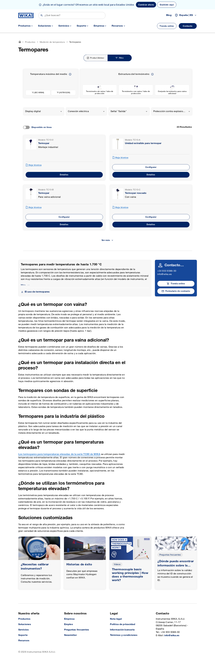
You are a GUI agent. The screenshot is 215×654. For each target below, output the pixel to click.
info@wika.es (164, 274)
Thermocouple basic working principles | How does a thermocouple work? (130, 575)
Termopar (43, 143)
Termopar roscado (136, 193)
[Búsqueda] (72, 15)
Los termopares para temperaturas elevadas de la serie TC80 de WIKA (59, 454)
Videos (117, 564)
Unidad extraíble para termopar (143, 143)
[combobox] (43, 111)
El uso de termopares (37, 291)
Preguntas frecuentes (170, 555)
